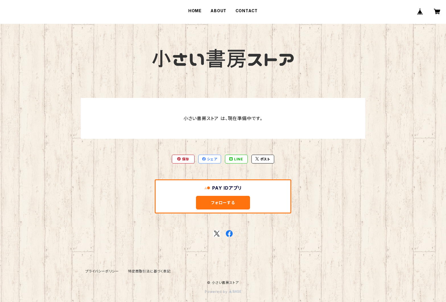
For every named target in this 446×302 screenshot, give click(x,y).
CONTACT (247, 10)
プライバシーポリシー (102, 271)
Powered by (223, 292)
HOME (195, 10)
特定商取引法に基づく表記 (149, 271)
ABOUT (218, 10)
